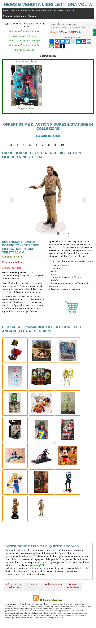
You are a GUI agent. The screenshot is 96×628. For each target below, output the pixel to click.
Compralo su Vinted (12, 256)
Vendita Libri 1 (29, 10)
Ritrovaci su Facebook (24, 49)
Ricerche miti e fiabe (14, 16)
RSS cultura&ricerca (51, 600)
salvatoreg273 (37, 565)
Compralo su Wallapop (13, 262)
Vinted (8, 565)
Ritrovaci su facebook (73, 586)
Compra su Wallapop (26, 61)
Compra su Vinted (26, 108)
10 (62, 145)
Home (6, 10)
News (32, 16)
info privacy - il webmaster (13, 586)
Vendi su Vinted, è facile (24, 36)
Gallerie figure (65, 10)
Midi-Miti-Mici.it (53, 584)
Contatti (15, 10)
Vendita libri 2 (47, 10)
